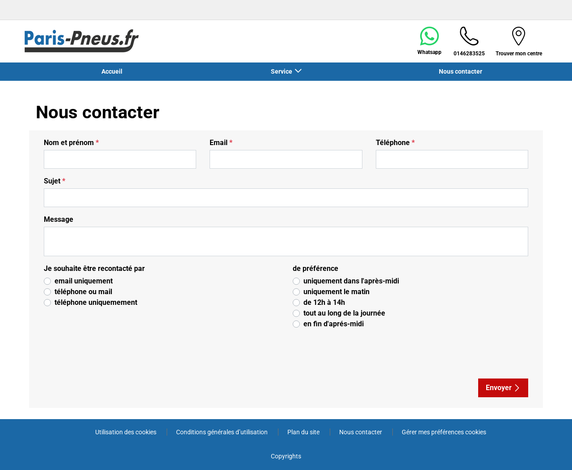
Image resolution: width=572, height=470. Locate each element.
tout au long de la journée (344, 313)
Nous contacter (460, 71)
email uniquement (84, 281)
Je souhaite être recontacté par (94, 268)
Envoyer (503, 387)
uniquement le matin (336, 291)
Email (221, 142)
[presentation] (118, 354)
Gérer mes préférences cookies (444, 432)
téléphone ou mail (83, 291)
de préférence (315, 268)
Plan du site (304, 432)
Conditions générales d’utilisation (222, 432)
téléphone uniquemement (96, 302)
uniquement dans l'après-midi (351, 281)
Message (58, 219)
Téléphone (395, 142)
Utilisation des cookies (126, 432)
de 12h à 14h (324, 302)
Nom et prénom (71, 142)
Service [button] (282, 71)
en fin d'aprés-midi (333, 324)
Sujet (54, 181)
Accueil (111, 71)
